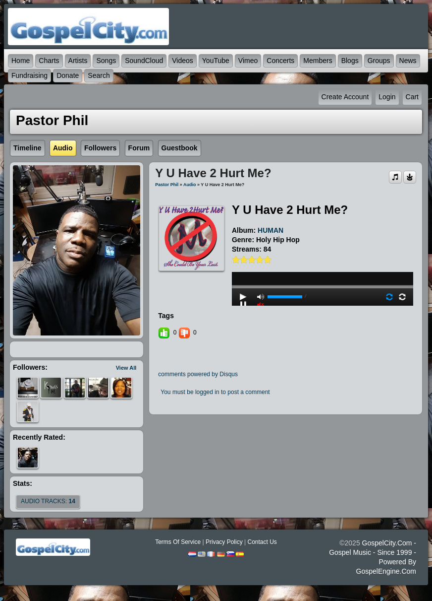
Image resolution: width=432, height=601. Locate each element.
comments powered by (198, 374)
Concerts (280, 61)
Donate (67, 75)
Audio (189, 184)
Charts (49, 61)
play (322, 260)
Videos (182, 61)
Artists (78, 61)
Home (20, 61)
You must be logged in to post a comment (215, 392)
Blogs (350, 61)
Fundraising (29, 75)
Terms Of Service (178, 541)
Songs (106, 61)
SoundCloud (144, 61)
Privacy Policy (224, 541)
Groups (379, 61)
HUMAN (270, 230)
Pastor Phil (166, 184)
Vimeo (248, 61)
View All (126, 368)
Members (317, 61)
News (408, 61)
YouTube (215, 61)
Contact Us (261, 541)
